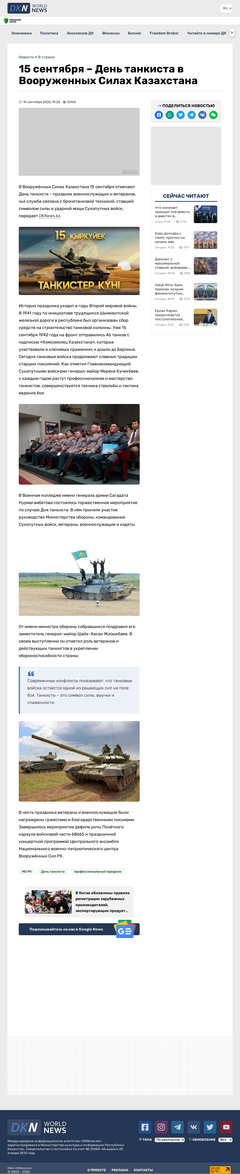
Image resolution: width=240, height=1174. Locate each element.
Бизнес (151, 32)
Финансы (123, 32)
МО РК (27, 868)
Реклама (120, 1167)
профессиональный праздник (98, 868)
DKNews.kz (49, 212)
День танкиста (53, 868)
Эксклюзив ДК (88, 32)
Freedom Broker (185, 32)
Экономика (21, 32)
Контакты (143, 1167)
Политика (54, 32)
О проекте (96, 1167)
